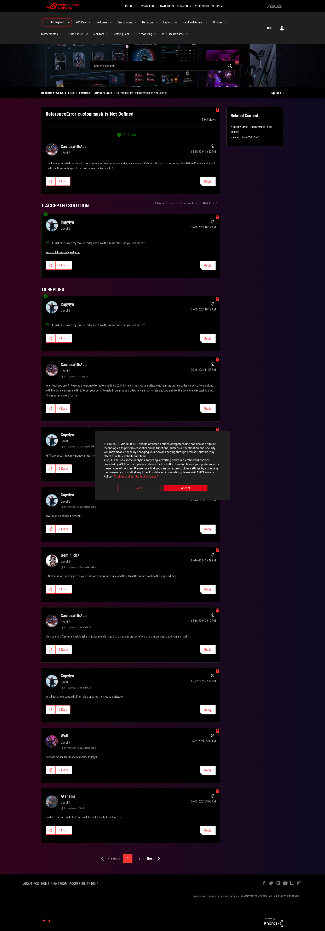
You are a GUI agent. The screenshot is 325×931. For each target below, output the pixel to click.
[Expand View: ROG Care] (90, 22)
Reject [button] (140, 488)
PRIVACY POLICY (230, 896)
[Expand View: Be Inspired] (69, 22)
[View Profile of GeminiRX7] (70, 555)
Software (84, 93)
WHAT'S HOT (201, 6)
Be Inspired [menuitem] (57, 22)
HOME (45, 884)
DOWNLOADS (166, 6)
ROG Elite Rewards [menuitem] (173, 34)
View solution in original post (63, 252)
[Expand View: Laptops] (176, 22)
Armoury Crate (103, 93)
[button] (51, 181)
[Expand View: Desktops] (156, 22)
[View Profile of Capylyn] (67, 222)
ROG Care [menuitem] (81, 22)
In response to (76, 376)
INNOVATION (148, 6)
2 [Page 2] (139, 858)
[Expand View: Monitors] (107, 34)
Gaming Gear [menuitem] (121, 34)
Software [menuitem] (102, 22)
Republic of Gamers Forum (58, 93)
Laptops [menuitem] (168, 22)
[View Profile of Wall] (64, 735)
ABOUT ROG (31, 884)
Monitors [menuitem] (98, 34)
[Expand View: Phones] (225, 22)
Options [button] (276, 93)
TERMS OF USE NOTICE (206, 896)
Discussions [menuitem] (125, 22)
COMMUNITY (184, 6)
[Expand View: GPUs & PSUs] (87, 34)
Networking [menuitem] (145, 34)
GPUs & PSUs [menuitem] (76, 34)
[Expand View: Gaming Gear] (132, 34)
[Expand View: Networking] (155, 34)
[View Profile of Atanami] (68, 796)
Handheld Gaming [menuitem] (193, 22)
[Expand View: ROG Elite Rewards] (187, 34)
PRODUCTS (131, 6)
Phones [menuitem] (217, 22)
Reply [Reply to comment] (207, 265)
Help (269, 28)
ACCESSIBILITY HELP (83, 884)
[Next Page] (154, 859)
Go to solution (133, 134)
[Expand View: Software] (111, 22)
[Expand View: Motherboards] (61, 34)
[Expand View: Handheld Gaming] (206, 22)
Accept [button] (185, 488)
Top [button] (48, 921)
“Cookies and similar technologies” (135, 476)
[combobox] (162, 66)
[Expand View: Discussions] (135, 22)
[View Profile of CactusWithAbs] (73, 146)
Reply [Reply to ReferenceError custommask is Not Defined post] (207, 181)
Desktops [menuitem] (147, 22)
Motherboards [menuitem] (49, 34)
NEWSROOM (59, 884)
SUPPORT (217, 6)
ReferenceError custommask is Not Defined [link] (141, 93)
